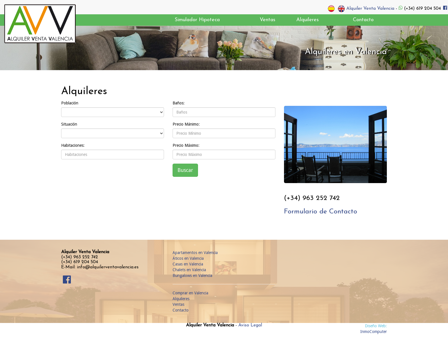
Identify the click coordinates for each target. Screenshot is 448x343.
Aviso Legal (250, 325)
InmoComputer (373, 331)
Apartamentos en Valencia (195, 252)
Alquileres (181, 298)
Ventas (178, 304)
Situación (69, 124)
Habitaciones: (73, 145)
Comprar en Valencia (190, 293)
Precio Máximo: (186, 145)
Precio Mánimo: (186, 124)
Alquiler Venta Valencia (370, 8)
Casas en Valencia (188, 264)
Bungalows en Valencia (192, 275)
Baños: (179, 103)
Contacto (181, 310)
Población (69, 103)
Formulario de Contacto (320, 211)
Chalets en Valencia (189, 269)
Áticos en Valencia (188, 258)
